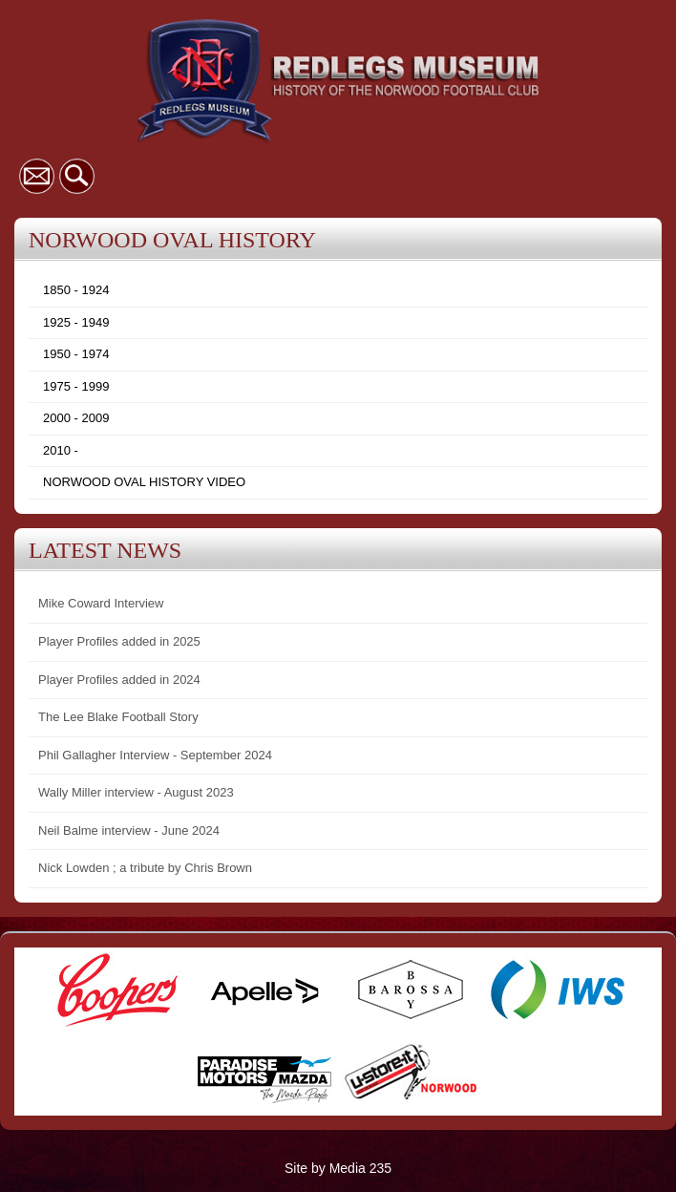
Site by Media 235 (338, 1168)
